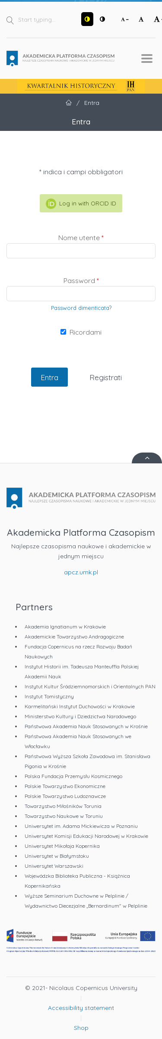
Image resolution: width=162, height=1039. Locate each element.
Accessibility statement (81, 1008)
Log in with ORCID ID (81, 204)
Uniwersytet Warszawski (54, 866)
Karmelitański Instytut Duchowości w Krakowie (80, 706)
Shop (81, 1028)
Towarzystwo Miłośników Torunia (63, 806)
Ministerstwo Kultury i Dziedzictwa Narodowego (80, 716)
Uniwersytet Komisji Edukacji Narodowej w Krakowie (86, 836)
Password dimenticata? (81, 307)
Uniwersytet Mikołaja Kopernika (62, 846)
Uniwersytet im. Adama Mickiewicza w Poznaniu (81, 826)
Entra (49, 377)
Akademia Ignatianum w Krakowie (65, 626)
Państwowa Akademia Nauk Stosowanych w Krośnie (86, 726)
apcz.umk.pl (81, 572)
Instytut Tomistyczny (49, 696)
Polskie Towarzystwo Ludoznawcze (65, 796)
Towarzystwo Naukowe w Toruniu (64, 816)
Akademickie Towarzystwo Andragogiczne (74, 636)
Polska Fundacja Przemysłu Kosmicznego (73, 776)
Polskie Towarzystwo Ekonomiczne (65, 786)
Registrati (105, 377)
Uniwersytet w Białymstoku (57, 856)
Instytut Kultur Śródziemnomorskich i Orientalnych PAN (90, 686)
